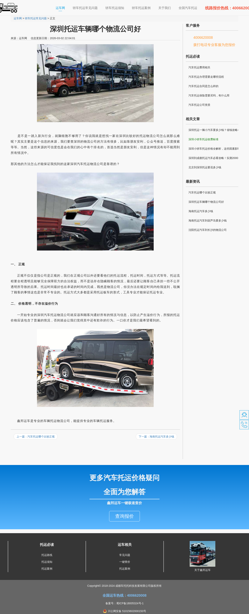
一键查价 (124, 554)
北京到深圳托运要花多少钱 (205, 167)
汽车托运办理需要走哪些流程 (206, 76)
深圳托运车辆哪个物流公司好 (206, 201)
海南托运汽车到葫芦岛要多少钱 (208, 220)
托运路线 (46, 547)
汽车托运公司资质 (199, 104)
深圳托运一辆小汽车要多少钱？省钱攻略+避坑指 (217, 130)
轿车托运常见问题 (36, 18)
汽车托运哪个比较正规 (202, 192)
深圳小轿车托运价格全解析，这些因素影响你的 (217, 148)
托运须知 (46, 554)
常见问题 (124, 547)
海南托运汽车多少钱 (201, 211)
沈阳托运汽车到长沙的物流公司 (208, 229)
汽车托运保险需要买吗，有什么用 (209, 95)
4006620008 (203, 38)
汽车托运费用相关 (199, 67)
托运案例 (46, 560)
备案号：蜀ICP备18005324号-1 (124, 595)
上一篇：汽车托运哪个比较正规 (36, 436)
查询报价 (124, 508)
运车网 (62, 8)
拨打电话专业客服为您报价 (214, 45)
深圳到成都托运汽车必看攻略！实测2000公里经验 (216, 158)
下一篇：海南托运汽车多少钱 (156, 436)
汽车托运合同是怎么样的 (203, 86)
